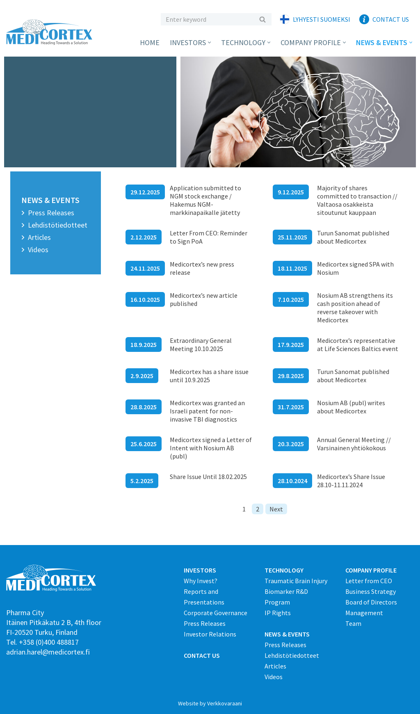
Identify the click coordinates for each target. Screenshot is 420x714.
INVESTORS (200, 570)
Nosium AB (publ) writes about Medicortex (351, 407)
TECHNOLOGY (284, 570)
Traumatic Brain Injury (296, 581)
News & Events (50, 200)
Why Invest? (200, 581)
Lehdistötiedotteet (57, 225)
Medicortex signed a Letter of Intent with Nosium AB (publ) (211, 448)
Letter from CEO (368, 581)
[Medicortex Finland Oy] (51, 32)
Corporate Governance (215, 613)
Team (353, 623)
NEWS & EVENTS (287, 634)
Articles (39, 237)
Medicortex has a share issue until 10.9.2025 (209, 375)
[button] (209, 42)
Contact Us (390, 19)
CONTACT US (202, 655)
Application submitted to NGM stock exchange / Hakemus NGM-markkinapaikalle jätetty (205, 200)
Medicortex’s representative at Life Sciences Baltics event (357, 344)
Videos (38, 249)
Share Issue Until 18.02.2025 (208, 476)
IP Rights (278, 613)
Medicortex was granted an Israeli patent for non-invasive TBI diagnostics (207, 411)
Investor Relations (210, 634)
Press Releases (51, 212)
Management (364, 613)
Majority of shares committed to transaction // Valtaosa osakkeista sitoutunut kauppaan (357, 200)
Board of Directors (371, 602)
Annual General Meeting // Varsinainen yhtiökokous (354, 444)
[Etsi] (207, 19)
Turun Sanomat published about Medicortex (353, 237)
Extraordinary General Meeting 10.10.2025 (201, 344)
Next (276, 509)
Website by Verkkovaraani (210, 703)
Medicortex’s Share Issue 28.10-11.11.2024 (351, 480)
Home (150, 42)
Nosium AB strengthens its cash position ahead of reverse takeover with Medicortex (355, 307)
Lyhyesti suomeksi (321, 19)
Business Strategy (370, 591)
